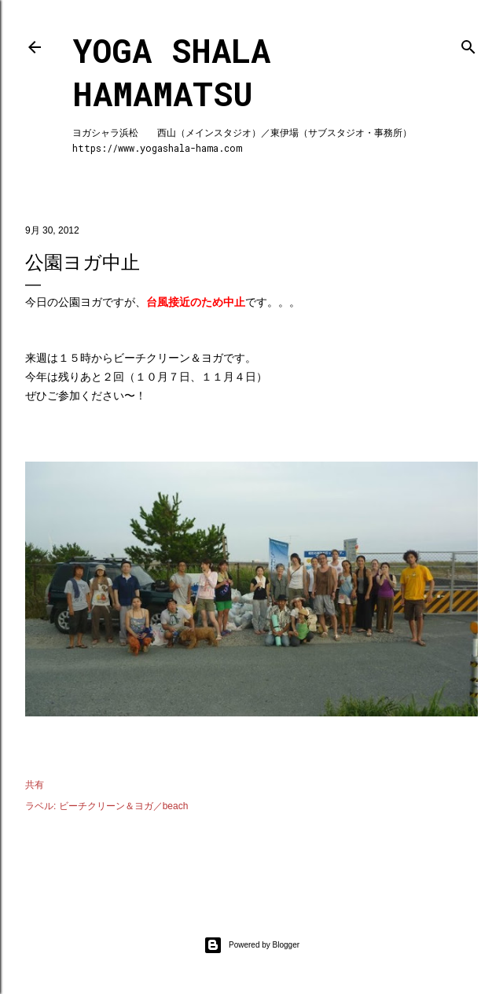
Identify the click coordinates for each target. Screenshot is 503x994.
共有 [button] (34, 784)
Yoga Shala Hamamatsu (171, 71)
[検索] (468, 43)
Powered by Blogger (251, 945)
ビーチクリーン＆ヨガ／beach (124, 806)
